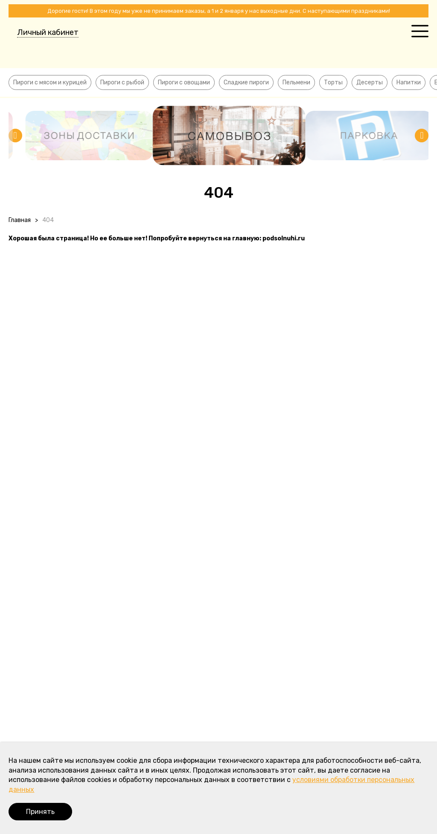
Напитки (408, 82)
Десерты (369, 82)
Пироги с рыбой (122, 82)
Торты (333, 82)
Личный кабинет (48, 32)
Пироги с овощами (184, 82)
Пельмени (296, 82)
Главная (20, 220)
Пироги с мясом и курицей (50, 82)
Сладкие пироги (246, 82)
